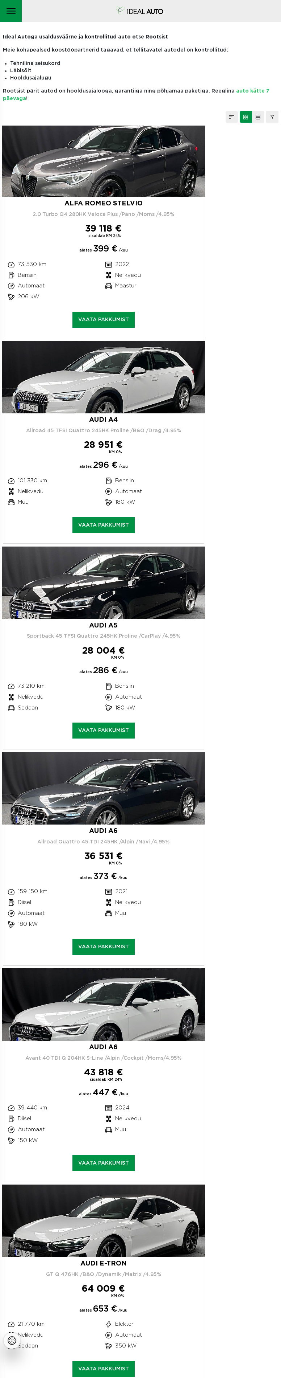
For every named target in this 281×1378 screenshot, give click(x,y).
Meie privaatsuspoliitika (44, 1280)
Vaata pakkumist (70, 320)
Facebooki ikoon (35, 1325)
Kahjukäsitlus (36, 1247)
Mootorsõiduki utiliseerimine (50, 1301)
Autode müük (39, 1265)
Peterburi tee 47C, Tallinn (37, 1198)
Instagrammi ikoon (18, 1325)
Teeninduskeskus (35, 1228)
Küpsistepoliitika (34, 1290)
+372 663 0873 (39, 1213)
